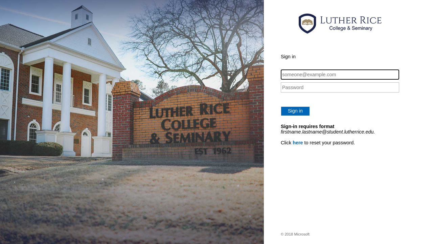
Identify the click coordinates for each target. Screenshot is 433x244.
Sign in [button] (295, 111)
